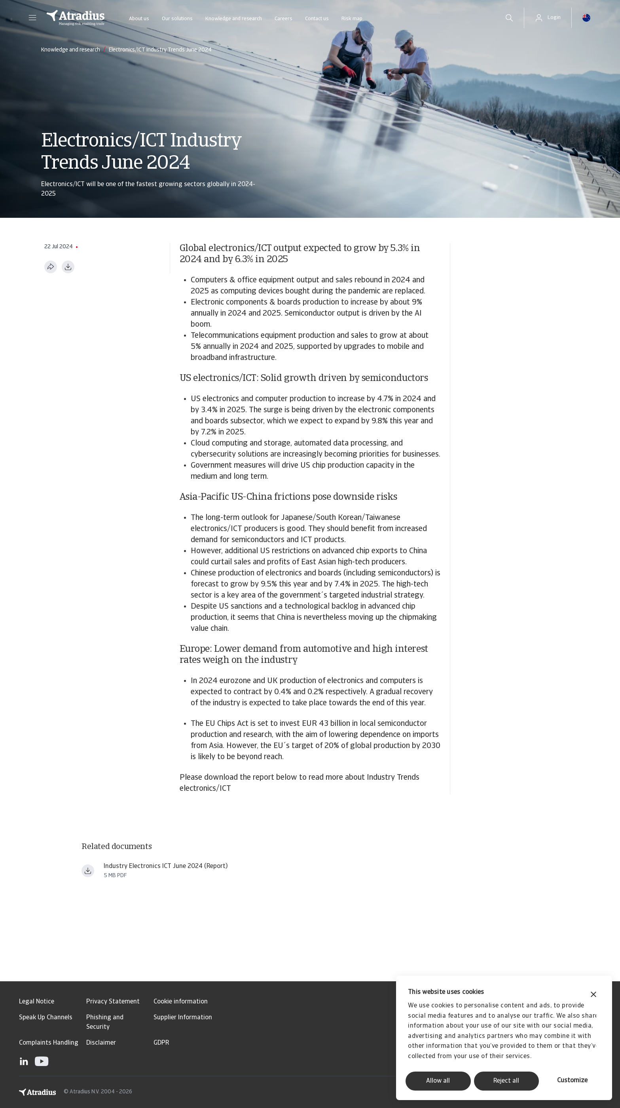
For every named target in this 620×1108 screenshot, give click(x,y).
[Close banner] (593, 995)
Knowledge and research (233, 18)
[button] (32, 18)
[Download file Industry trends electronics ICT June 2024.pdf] (88, 870)
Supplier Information (183, 1018)
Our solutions (177, 18)
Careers (283, 18)
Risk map (351, 18)
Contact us (317, 18)
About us (139, 18)
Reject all (506, 1081)
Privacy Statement (113, 1002)
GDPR (161, 1043)
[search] (509, 18)
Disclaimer (101, 1043)
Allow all (438, 1081)
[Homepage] (75, 18)
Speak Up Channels (45, 1018)
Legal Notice (36, 1002)
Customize (572, 1081)
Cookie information (181, 1002)
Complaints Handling (48, 1043)
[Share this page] (50, 267)
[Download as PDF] (68, 267)
